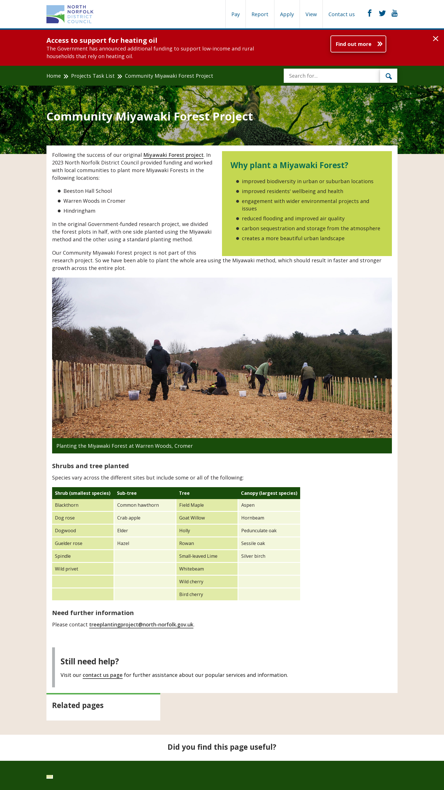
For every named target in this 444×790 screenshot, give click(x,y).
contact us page (103, 674)
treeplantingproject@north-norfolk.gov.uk (141, 624)
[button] (435, 38)
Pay (235, 14)
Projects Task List (93, 75)
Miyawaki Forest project (173, 154)
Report (259, 14)
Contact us (341, 14)
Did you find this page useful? (222, 747)
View (311, 14)
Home (53, 75)
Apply (287, 14)
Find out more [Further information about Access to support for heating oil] (354, 44)
